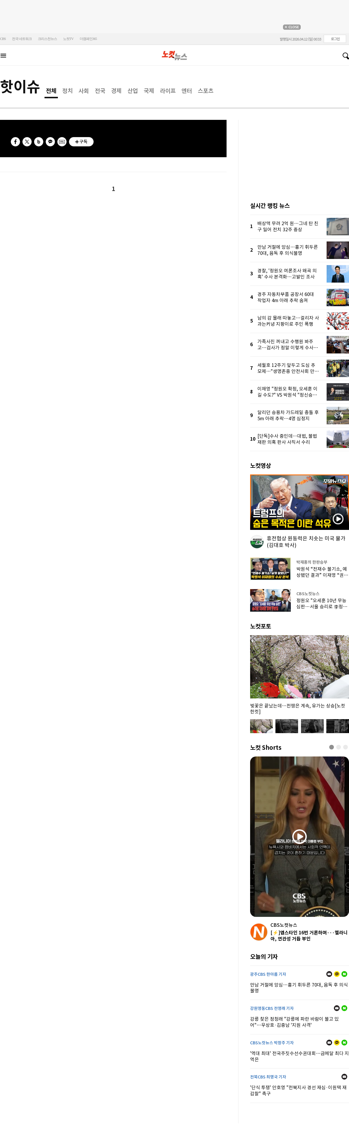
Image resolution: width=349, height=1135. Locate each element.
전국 (100, 91)
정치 (67, 91)
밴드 (38, 141)
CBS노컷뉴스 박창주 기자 (272, 1042)
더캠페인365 (88, 39)
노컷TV (68, 39)
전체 (51, 91)
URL (62, 141)
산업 (132, 91)
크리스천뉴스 (47, 39)
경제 (116, 91)
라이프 (168, 91)
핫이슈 (20, 86)
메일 (329, 974)
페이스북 (15, 141)
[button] (331, 747)
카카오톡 (50, 141)
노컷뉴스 (174, 56)
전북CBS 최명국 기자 (268, 1077)
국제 (149, 91)
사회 (84, 91)
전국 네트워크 (22, 39)
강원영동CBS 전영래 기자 (272, 1008)
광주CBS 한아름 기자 (268, 974)
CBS (3, 39)
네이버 (344, 974)
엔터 (186, 91)
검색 (343, 56)
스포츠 (205, 91)
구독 (83, 141)
